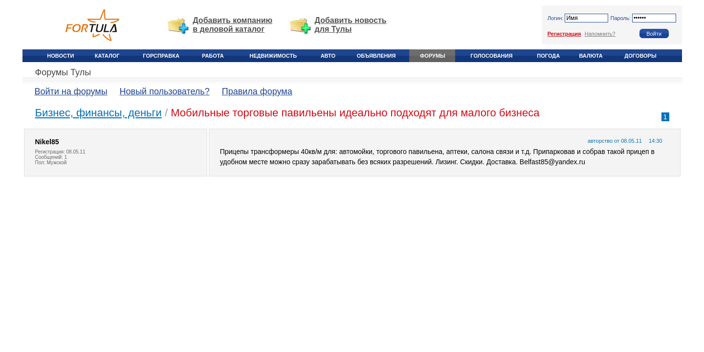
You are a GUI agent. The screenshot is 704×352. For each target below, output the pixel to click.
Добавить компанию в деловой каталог (232, 24)
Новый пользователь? (165, 91)
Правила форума (257, 91)
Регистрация (564, 34)
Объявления (376, 56)
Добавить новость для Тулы (351, 24)
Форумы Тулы (63, 72)
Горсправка (161, 56)
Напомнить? (600, 34)
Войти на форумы (71, 91)
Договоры (640, 56)
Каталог (107, 56)
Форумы (432, 56)
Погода (548, 56)
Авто (328, 56)
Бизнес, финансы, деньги (98, 113)
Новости (60, 56)
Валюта (590, 56)
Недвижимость (273, 56)
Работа (213, 56)
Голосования (491, 56)
